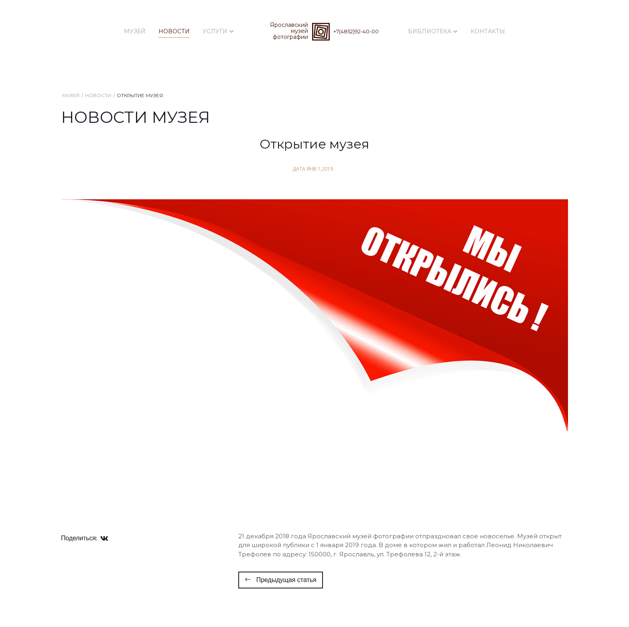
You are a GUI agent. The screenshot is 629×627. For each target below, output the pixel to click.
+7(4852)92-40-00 (356, 31)
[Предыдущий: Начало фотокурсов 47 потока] (280, 580)
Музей (135, 31)
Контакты (488, 31)
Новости (174, 31)
